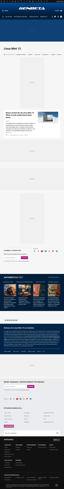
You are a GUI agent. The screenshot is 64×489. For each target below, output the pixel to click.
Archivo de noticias (11, 320)
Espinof (28, 449)
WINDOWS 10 (43, 16)
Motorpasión (52, 447)
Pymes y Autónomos (20, 465)
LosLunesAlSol (14, 135)
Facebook (58, 17)
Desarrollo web (8, 282)
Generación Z (45, 54)
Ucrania (59, 54)
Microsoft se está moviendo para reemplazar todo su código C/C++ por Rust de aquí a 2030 (24, 301)
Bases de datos (40, 282)
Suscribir (24, 257)
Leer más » (9, 132)
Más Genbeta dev (53, 277)
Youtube (42, 251)
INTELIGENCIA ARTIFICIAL (20, 16)
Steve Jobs (37, 54)
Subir (55, 439)
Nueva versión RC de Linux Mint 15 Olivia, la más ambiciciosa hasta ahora (20, 115)
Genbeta (32, 8)
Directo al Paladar (42, 447)
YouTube (53, 54)
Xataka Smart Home (9, 454)
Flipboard (55, 17)
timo (44, 351)
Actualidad (23, 351)
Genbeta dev (13, 277)
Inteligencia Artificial (49, 422)
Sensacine (29, 447)
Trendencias (7, 462)
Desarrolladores (53, 282)
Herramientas (7, 416)
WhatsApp (26, 422)
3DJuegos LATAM (20, 477)
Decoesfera (7, 465)
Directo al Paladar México (42, 478)
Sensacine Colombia (31, 479)
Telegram (61, 17)
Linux (7, 121)
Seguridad (26, 416)
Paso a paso (16, 351)
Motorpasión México (54, 477)
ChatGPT (30, 54)
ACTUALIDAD (8, 16)
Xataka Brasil (7, 479)
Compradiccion (8, 467)
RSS (49, 251)
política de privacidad (24, 261)
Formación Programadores (24, 282)
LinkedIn (57, 251)
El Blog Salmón (19, 462)
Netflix (6, 422)
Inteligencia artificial (21, 54)
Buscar (57, 433)
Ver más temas (9, 426)
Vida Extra (18, 449)
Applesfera (6, 452)
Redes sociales (31, 351)
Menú (6, 10)
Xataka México (7, 477)
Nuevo (57, 10)
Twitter (52, 17)
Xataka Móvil (7, 449)
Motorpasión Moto (53, 449)
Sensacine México (31, 477)
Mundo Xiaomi (7, 456)
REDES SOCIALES (33, 16)
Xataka (6, 447)
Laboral (38, 351)
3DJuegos (18, 447)
